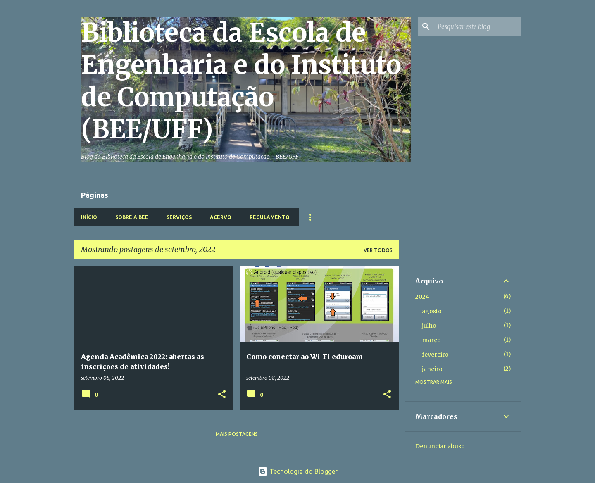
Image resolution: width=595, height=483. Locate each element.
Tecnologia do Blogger (298, 471)
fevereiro (435, 354)
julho (429, 325)
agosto (432, 311)
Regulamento (270, 217)
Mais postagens (237, 434)
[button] (222, 394)
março (431, 340)
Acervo (220, 217)
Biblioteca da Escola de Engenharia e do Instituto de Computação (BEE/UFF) (241, 81)
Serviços (179, 217)
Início (89, 217)
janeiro (432, 369)
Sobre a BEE (131, 217)
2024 (422, 296)
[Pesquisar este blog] (477, 26)
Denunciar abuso (440, 446)
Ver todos (378, 250)
